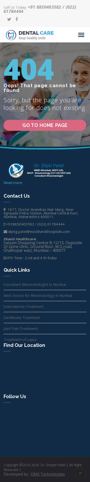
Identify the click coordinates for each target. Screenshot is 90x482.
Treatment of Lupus (20, 339)
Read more (13, 182)
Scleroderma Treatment (23, 306)
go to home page (45, 125)
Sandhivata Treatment (22, 317)
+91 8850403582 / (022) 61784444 (40, 9)
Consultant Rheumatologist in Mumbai (35, 284)
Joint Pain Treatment (21, 328)
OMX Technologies (48, 474)
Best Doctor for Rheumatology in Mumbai (38, 295)
